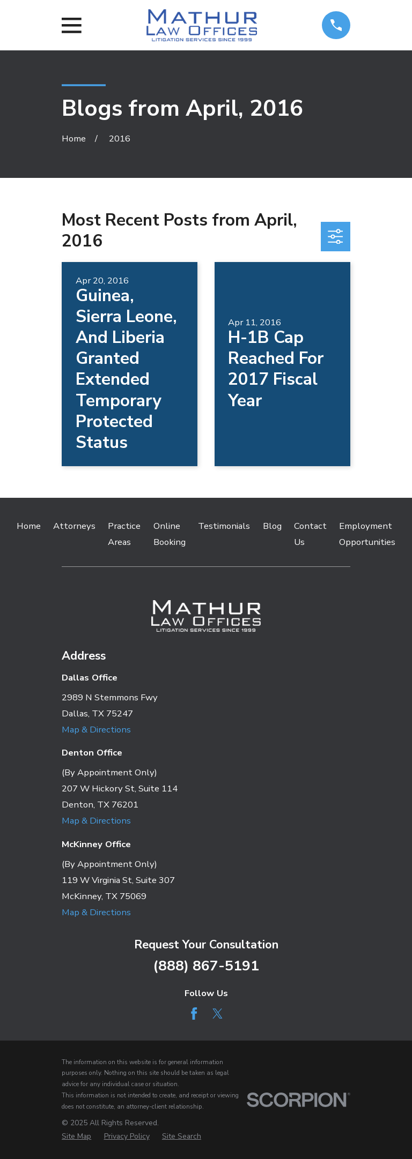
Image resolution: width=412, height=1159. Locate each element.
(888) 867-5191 (206, 965)
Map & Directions (96, 729)
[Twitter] (217, 1013)
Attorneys (74, 526)
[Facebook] (194, 1013)
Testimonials (224, 526)
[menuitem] (76, 1136)
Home (29, 526)
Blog (272, 526)
